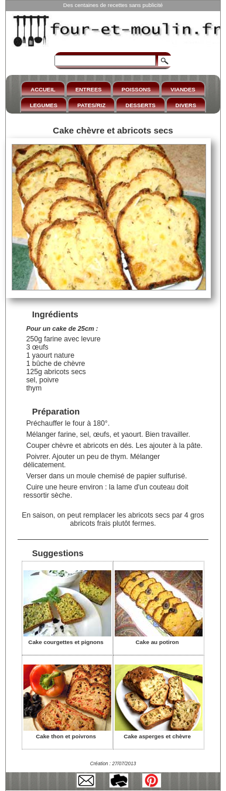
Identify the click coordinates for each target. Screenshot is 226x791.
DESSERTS (140, 105)
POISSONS (136, 89)
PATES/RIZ (91, 105)
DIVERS (186, 105)
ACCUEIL (42, 89)
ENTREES (89, 89)
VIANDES (182, 89)
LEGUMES (43, 105)
